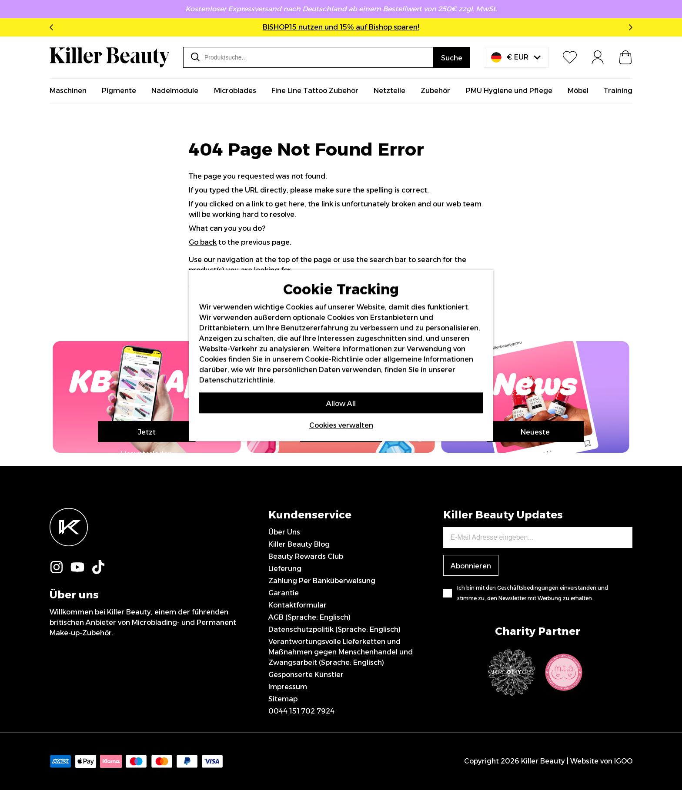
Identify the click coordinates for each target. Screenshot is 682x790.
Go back (203, 242)
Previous (53, 27)
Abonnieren (471, 566)
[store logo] (109, 57)
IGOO (623, 761)
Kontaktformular (297, 605)
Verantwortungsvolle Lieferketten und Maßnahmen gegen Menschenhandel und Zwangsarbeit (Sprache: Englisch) (340, 652)
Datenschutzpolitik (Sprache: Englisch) (334, 629)
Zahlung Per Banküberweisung (321, 581)
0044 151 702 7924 (301, 711)
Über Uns (284, 532)
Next (628, 27)
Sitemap (283, 699)
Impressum (287, 687)
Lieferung (284, 568)
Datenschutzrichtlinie (236, 380)
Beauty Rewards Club (305, 556)
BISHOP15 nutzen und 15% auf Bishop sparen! (341, 27)
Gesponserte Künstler (306, 675)
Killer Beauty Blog (299, 544)
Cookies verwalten (341, 425)
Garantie (283, 593)
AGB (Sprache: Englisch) (309, 617)
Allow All (341, 403)
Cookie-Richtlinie (334, 359)
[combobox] (308, 57)
